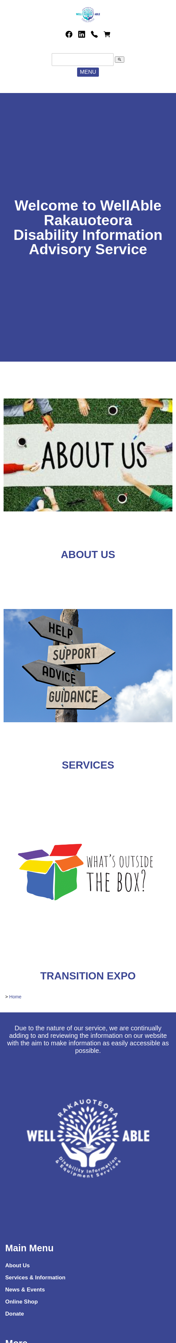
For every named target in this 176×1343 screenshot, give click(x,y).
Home (15, 996)
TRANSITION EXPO (88, 976)
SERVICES (88, 765)
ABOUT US (88, 554)
